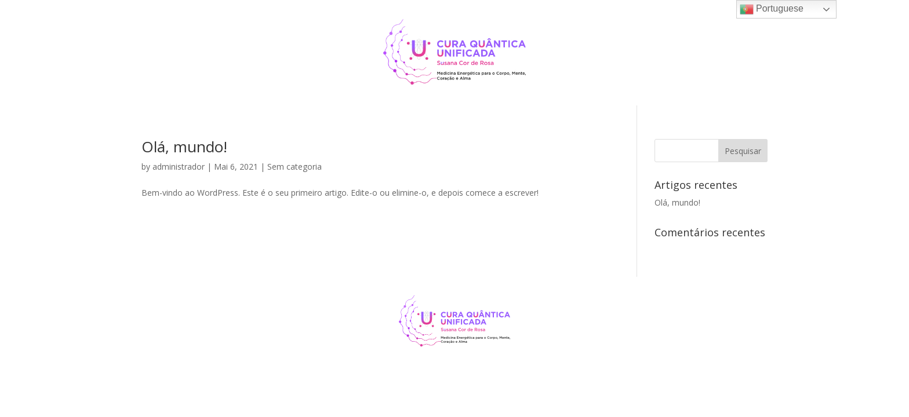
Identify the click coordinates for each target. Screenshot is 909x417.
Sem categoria (294, 166)
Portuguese (771, 9)
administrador (178, 166)
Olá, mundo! (184, 146)
